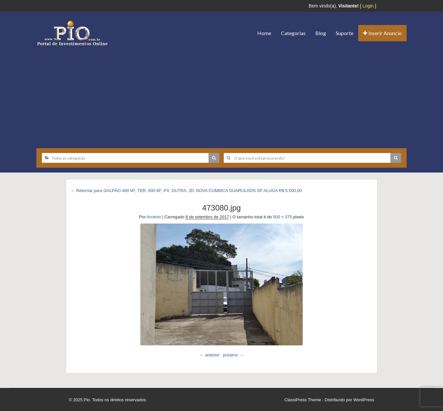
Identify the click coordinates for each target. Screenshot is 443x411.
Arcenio (153, 216)
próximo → (233, 355)
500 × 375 (282, 216)
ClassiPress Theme (303, 399)
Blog (320, 33)
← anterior (210, 355)
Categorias (293, 33)
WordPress (363, 399)
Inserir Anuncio (382, 33)
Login (367, 5)
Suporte (344, 33)
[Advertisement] (221, 94)
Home (264, 33)
